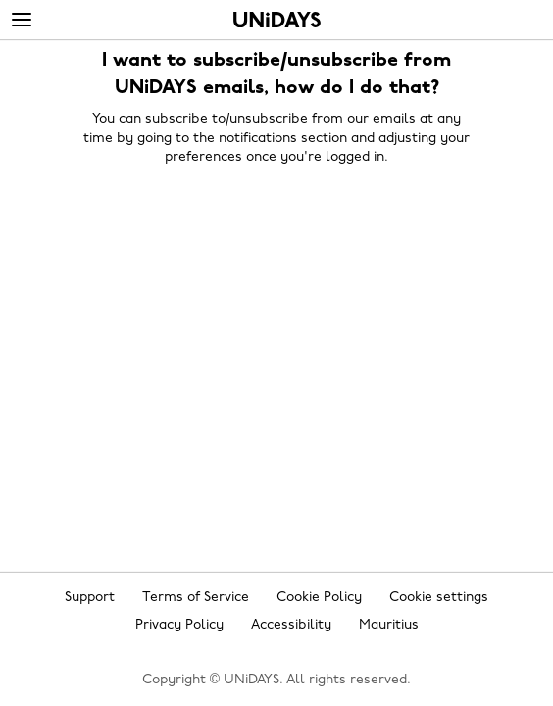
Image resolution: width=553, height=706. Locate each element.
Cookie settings (438, 597)
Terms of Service (195, 597)
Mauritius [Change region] (389, 625)
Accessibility (291, 625)
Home (277, 19)
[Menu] (21, 20)
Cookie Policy (319, 597)
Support (90, 597)
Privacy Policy (179, 625)
